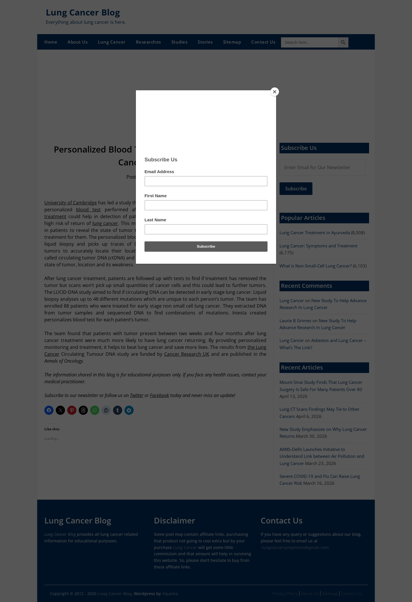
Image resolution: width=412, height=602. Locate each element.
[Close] (274, 91)
